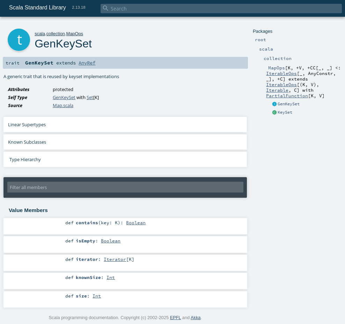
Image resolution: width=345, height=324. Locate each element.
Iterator (115, 259)
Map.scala (63, 105)
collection (55, 33)
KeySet (285, 112)
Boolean (136, 222)
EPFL (175, 317)
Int (111, 277)
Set (90, 97)
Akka (195, 317)
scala (40, 33)
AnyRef (87, 63)
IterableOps (281, 73)
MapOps (74, 33)
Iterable (277, 90)
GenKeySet (289, 103)
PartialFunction (287, 95)
